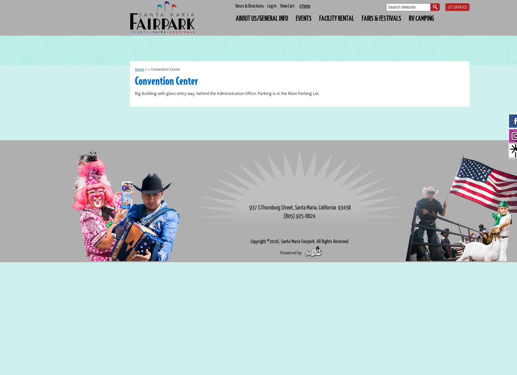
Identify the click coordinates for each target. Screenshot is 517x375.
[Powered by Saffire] (313, 252)
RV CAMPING (421, 18)
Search (435, 7)
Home (139, 69)
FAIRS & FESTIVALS (381, 18)
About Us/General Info (262, 18)
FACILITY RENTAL (336, 18)
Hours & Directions (249, 6)
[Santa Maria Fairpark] (163, 17)
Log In (272, 6)
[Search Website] (408, 7)
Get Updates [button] (457, 8)
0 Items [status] (304, 6)
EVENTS (304, 18)
